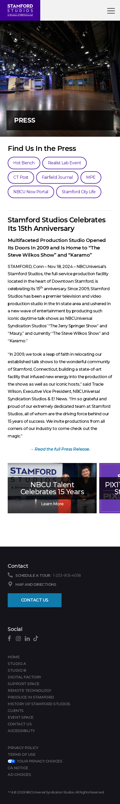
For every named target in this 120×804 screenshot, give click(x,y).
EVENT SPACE (21, 717)
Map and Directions (35, 584)
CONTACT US (20, 724)
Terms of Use (21, 754)
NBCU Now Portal (30, 191)
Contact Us (34, 600)
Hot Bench (24, 162)
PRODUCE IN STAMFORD (31, 697)
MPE (91, 177)
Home (13, 657)
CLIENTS (16, 711)
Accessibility (21, 731)
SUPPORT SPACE (23, 684)
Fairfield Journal (57, 177)
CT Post (20, 177)
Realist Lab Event (64, 162)
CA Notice (18, 768)
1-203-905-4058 (67, 575)
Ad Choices (19, 775)
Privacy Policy (23, 748)
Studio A (17, 664)
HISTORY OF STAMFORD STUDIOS (39, 704)
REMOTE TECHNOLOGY (29, 690)
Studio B (17, 670)
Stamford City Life (79, 191)
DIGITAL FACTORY (24, 677)
